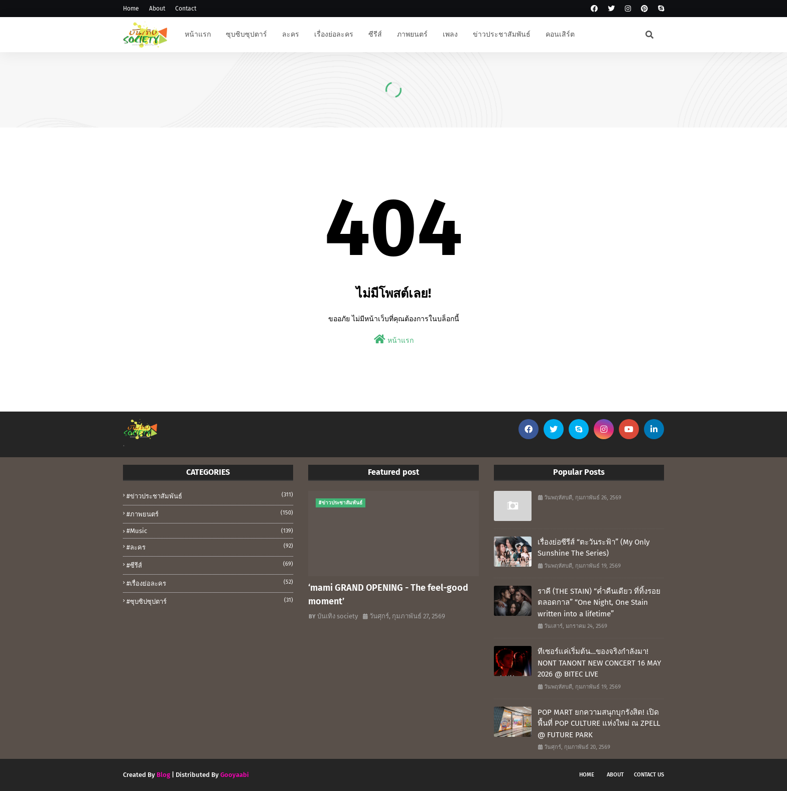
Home (131, 8)
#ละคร (209, 546)
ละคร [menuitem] (290, 34)
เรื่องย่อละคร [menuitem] (333, 34)
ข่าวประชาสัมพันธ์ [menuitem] (502, 34)
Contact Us (649, 774)
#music (209, 531)
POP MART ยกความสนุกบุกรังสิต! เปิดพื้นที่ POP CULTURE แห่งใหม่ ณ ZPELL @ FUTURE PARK (599, 723)
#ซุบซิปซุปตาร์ (209, 600)
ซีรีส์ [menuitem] (375, 34)
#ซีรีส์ (209, 564)
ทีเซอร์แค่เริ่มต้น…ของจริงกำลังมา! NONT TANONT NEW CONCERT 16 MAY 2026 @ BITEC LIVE (599, 663)
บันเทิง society (337, 616)
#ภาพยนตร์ (209, 513)
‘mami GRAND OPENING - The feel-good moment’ (388, 594)
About (157, 8)
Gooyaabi (234, 774)
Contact (185, 8)
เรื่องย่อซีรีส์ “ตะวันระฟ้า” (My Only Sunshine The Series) (593, 548)
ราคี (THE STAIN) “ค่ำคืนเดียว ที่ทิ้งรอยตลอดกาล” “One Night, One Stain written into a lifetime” (599, 602)
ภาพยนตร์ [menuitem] (412, 34)
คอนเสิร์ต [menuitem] (560, 34)
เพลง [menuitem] (450, 34)
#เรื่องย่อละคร (209, 582)
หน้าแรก (394, 339)
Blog (163, 774)
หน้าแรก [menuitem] (198, 34)
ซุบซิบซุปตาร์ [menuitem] (246, 34)
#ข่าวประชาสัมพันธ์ (209, 495)
